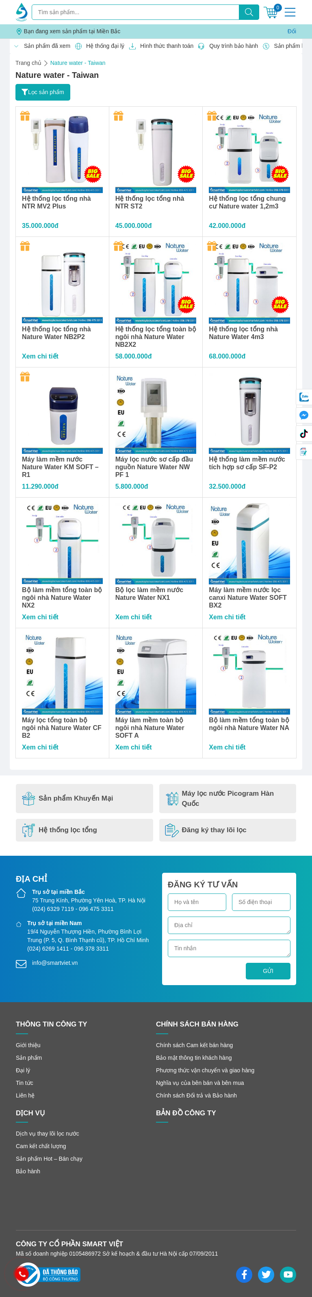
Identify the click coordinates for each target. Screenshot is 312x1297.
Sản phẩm (29, 1057)
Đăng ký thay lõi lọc (206, 830)
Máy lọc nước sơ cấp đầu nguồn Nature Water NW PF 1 (154, 467)
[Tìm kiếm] (249, 12)
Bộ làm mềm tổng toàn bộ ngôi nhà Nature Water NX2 (62, 597)
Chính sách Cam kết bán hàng (194, 1045)
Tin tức (24, 1083)
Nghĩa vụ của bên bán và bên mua (200, 1083)
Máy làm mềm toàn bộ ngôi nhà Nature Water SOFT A (149, 728)
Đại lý (23, 1070)
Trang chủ (28, 63)
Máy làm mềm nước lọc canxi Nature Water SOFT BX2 (247, 597)
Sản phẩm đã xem (39, 46)
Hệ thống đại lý (97, 46)
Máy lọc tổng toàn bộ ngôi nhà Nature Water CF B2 (62, 728)
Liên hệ (25, 1095)
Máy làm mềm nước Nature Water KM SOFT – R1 (60, 467)
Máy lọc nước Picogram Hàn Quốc (219, 799)
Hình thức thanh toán (159, 46)
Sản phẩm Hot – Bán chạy (49, 1158)
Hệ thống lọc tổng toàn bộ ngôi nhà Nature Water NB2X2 (155, 337)
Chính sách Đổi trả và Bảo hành (196, 1095)
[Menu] (290, 12)
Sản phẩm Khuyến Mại (67, 799)
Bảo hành (28, 1171)
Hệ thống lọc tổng (59, 830)
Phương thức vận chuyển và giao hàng (205, 1070)
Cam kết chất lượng (41, 1146)
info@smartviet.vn (55, 963)
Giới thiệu (28, 1045)
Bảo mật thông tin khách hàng (194, 1057)
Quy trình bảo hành (226, 46)
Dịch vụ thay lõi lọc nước (47, 1133)
